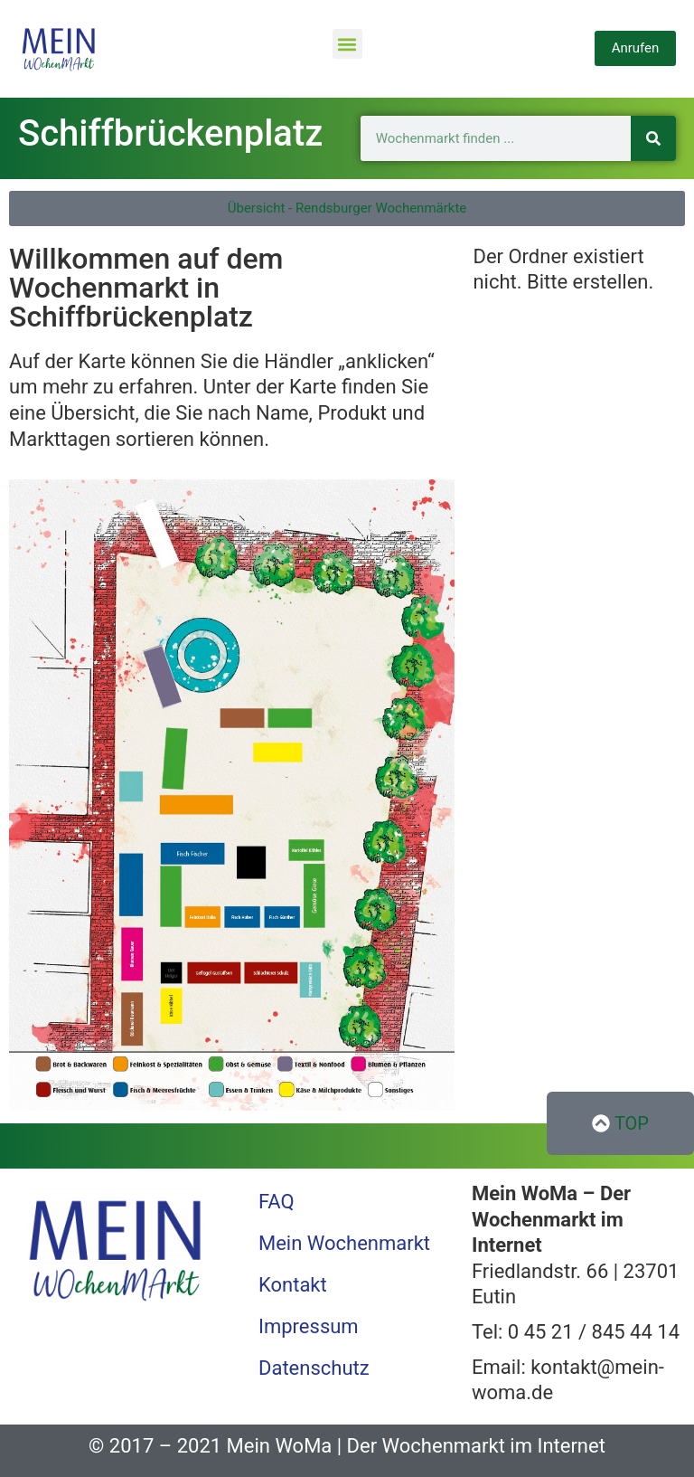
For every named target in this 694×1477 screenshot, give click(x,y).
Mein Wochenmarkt (344, 1243)
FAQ (276, 1201)
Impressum (308, 1326)
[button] (347, 44)
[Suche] (653, 138)
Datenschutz (314, 1368)
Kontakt (292, 1284)
